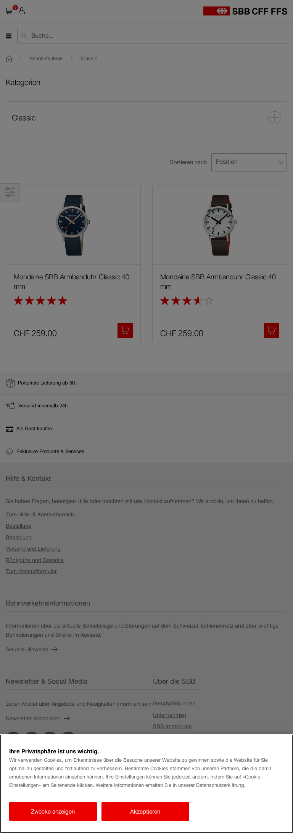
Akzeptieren (145, 811)
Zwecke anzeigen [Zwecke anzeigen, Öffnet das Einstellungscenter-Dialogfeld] (53, 811)
